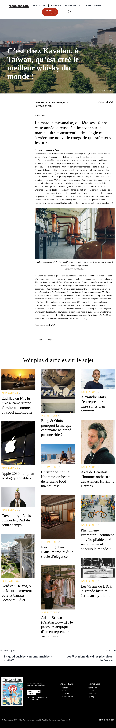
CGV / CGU (18, 720)
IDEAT (101, 720)
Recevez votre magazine (33, 692)
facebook (92, 688)
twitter (91, 691)
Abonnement (65, 720)
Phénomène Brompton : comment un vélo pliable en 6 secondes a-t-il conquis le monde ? (97, 539)
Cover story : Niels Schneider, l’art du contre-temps (16, 520)
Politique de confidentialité (32, 720)
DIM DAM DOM (109, 720)
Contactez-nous (54, 720)
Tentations (40, 5)
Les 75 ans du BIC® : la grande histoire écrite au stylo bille (97, 591)
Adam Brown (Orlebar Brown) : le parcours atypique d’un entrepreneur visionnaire (57, 626)
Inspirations (72, 5)
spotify (91, 696)
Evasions (56, 5)
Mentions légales (7, 720)
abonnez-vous (51, 12)
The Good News (93, 5)
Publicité (45, 720)
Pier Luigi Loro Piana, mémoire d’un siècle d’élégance (57, 552)
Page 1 (41, 340)
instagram (92, 693)
